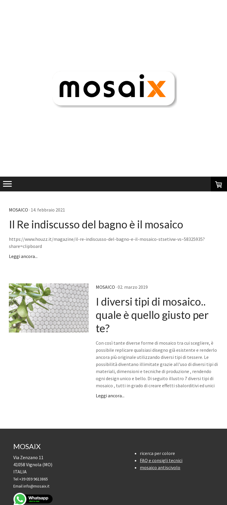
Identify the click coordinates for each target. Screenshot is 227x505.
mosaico (18, 210)
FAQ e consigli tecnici (161, 460)
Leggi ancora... (23, 256)
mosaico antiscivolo (160, 467)
